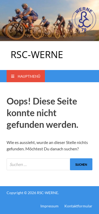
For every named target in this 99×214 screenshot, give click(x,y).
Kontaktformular (78, 206)
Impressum (49, 206)
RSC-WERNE (37, 54)
